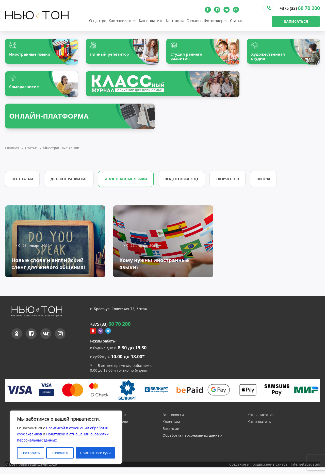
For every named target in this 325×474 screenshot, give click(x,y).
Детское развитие (69, 181)
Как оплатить (151, 20)
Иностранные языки (127, 181)
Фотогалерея (216, 20)
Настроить (30, 452)
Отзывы (193, 20)
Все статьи (22, 181)
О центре (97, 20)
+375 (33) (300, 8)
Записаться (296, 21)
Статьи (236, 20)
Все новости (173, 422)
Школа (266, 181)
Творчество (229, 181)
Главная (12, 150)
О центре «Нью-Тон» (108, 422)
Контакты (175, 20)
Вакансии (170, 435)
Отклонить (60, 452)
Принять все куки (95, 452)
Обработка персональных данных (192, 442)
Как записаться (122, 20)
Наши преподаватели (109, 429)
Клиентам (171, 429)
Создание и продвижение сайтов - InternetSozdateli (274, 471)
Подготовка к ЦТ (183, 181)
